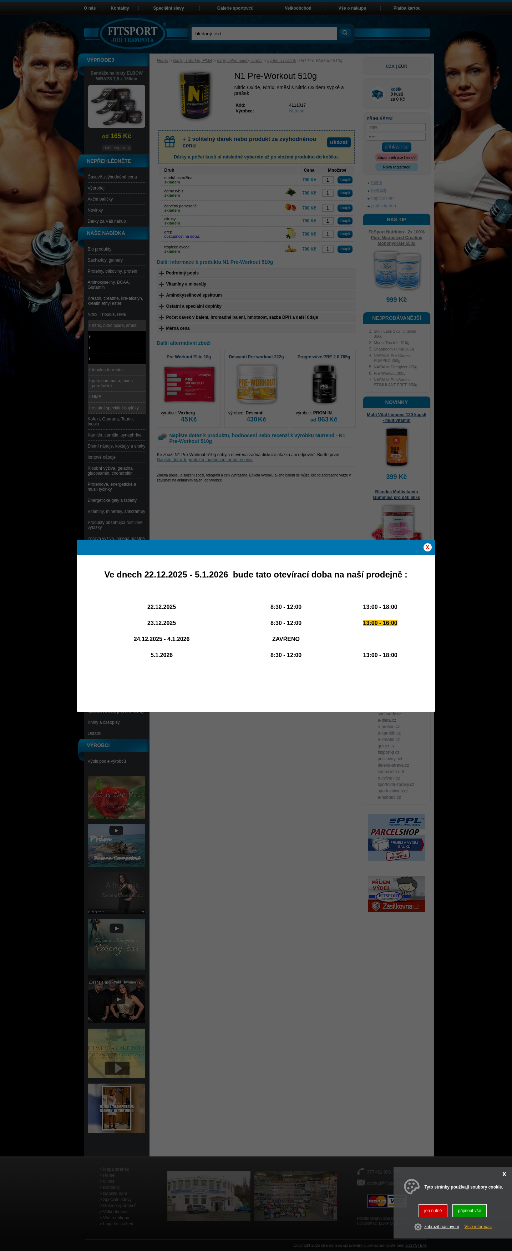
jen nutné (433, 1210)
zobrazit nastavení (441, 1226)
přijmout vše (469, 1210)
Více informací (478, 1226)
